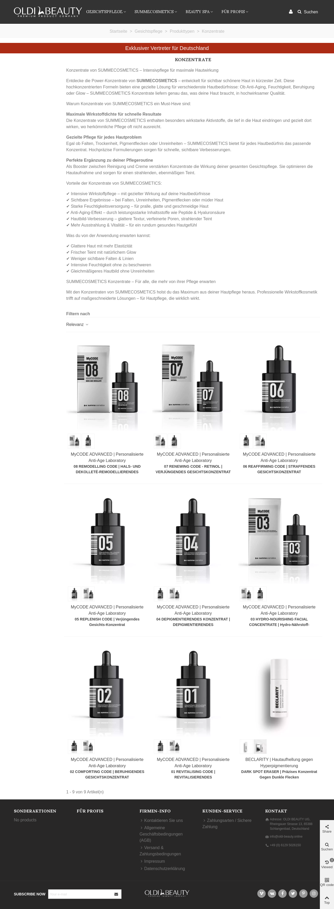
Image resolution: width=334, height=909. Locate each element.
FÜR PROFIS (233, 11)
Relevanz (77, 324)
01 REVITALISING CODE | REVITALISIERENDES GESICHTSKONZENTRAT (193, 777)
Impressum (152, 861)
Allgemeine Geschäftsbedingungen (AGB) (161, 834)
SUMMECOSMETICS (154, 11)
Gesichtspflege (104, 11)
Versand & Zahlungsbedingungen (160, 850)
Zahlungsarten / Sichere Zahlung (227, 823)
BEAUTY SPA (197, 11)
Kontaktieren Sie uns (161, 820)
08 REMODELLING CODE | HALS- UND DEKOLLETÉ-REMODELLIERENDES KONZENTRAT (107, 471)
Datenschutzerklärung (162, 869)
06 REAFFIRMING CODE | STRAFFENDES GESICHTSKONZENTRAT (279, 469)
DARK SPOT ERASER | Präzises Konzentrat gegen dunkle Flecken (279, 774)
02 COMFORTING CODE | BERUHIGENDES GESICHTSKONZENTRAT (107, 774)
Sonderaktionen (35, 811)
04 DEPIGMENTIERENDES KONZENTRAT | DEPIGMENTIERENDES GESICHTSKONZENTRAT (193, 624)
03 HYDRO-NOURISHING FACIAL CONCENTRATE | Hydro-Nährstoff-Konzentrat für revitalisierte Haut (279, 624)
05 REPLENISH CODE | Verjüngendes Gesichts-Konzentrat (107, 622)
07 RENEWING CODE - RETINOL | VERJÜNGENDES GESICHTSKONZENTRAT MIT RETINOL (193, 471)
